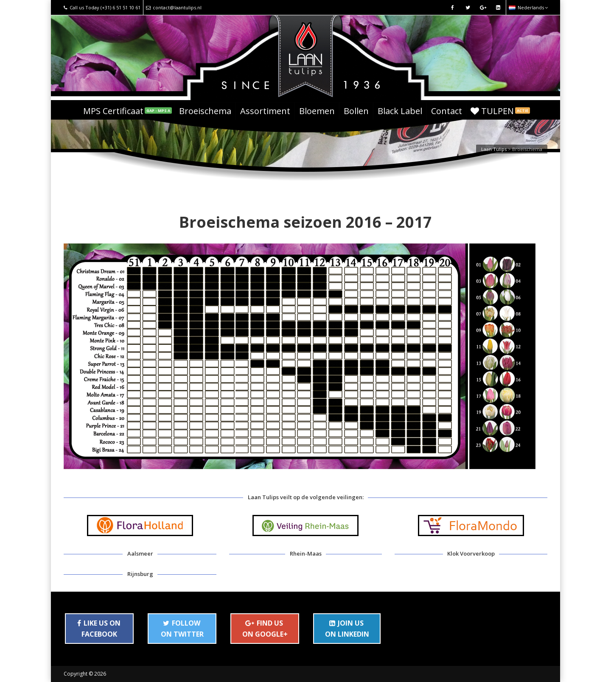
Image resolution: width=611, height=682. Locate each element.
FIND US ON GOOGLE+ (265, 628)
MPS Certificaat (127, 111)
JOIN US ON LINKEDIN (347, 628)
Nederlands (528, 7)
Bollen (356, 111)
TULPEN (500, 111)
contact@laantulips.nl (174, 7)
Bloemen (317, 111)
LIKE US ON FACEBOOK (99, 628)
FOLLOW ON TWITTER (182, 628)
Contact (446, 111)
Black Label (400, 111)
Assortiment (265, 111)
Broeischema (205, 111)
